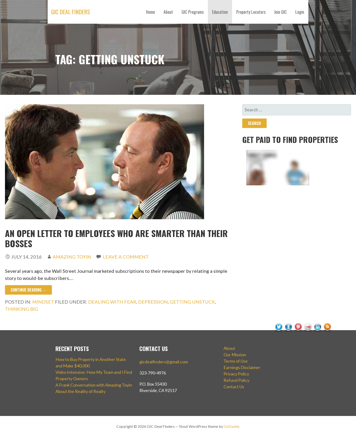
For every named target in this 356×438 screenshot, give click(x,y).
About (168, 12)
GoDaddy (232, 426)
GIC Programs (193, 12)
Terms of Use (236, 361)
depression (153, 302)
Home (150, 12)
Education (220, 12)
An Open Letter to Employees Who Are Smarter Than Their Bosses (116, 238)
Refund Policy (236, 380)
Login (299, 12)
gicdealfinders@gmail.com (163, 361)
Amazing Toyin (72, 257)
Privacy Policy (236, 373)
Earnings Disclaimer (242, 367)
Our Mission (235, 354)
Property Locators (250, 12)
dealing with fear (112, 302)
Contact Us (234, 386)
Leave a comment (126, 257)
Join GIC (280, 12)
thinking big (21, 309)
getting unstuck (192, 302)
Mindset (43, 302)
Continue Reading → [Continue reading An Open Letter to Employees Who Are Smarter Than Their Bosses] (28, 290)
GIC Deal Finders (70, 11)
